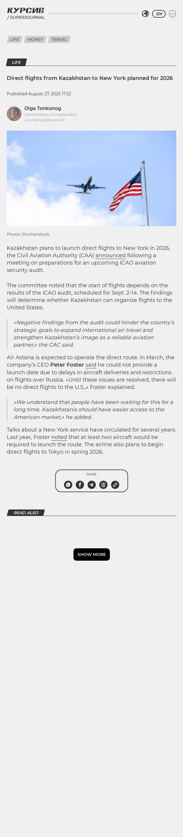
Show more (92, 554)
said (90, 365)
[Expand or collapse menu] (172, 14)
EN (159, 13)
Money (35, 39)
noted (59, 437)
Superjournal (27, 17)
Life (15, 39)
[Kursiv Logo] (25, 10)
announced (110, 255)
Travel (59, 39)
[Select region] (145, 14)
